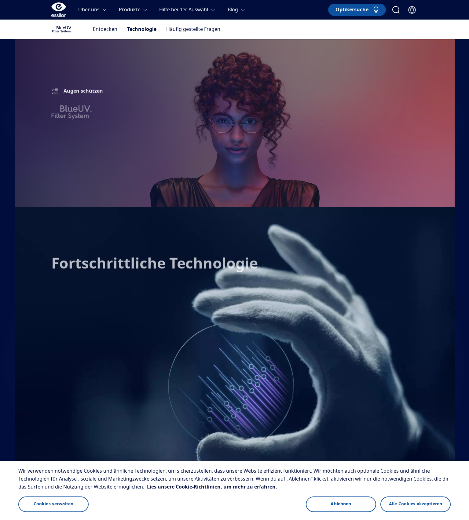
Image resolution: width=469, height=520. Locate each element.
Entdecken (105, 29)
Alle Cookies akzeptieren (415, 504)
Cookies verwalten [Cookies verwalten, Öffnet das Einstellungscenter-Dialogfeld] (53, 504)
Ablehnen (341, 504)
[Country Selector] (412, 9)
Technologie (141, 29)
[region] (234, 490)
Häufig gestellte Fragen (193, 29)
